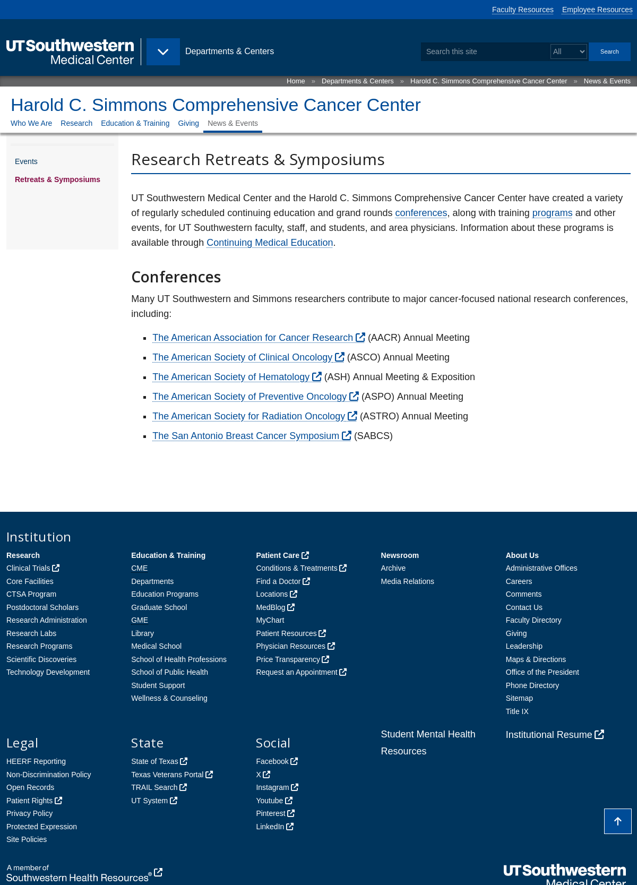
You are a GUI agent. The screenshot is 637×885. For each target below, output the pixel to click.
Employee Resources (597, 9)
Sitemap (519, 698)
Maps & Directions (536, 659)
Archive (393, 568)
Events (26, 161)
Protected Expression (41, 826)
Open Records (30, 787)
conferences (421, 213)
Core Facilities (30, 581)
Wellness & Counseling (169, 698)
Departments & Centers (358, 81)
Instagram (272, 787)
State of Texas (154, 761)
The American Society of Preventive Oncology (249, 396)
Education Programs (165, 594)
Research (76, 123)
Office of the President (542, 672)
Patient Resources (286, 633)
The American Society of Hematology (230, 377)
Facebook (272, 761)
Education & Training (135, 123)
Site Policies (26, 839)
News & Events (607, 81)
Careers (519, 581)
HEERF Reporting (36, 761)
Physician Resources (290, 646)
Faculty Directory (534, 620)
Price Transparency (288, 659)
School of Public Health (169, 672)
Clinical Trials (28, 568)
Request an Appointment (296, 672)
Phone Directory (532, 685)
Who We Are (31, 123)
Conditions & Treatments (296, 568)
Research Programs (39, 646)
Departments (152, 581)
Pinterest (270, 813)
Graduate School (159, 607)
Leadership (524, 646)
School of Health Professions (179, 659)
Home (296, 81)
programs (552, 213)
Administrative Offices (542, 568)
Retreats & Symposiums (57, 179)
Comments (524, 594)
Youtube (269, 800)
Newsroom (400, 555)
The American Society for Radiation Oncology (248, 416)
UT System (149, 800)
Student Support (158, 685)
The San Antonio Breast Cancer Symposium (245, 436)
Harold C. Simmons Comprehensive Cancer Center (488, 81)
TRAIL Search (154, 787)
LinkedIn (270, 826)
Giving (188, 123)
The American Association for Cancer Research (252, 337)
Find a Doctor (278, 581)
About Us (522, 555)
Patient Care (277, 555)
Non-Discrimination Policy (48, 774)
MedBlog (270, 607)
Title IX (517, 711)
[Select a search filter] (568, 51)
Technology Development (48, 672)
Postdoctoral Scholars (42, 607)
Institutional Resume (549, 734)
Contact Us (524, 607)
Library (142, 633)
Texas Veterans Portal (167, 774)
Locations (272, 594)
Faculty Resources (523, 9)
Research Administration (46, 620)
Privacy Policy (29, 813)
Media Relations (407, 581)
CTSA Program (31, 594)
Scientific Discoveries (41, 659)
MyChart (270, 620)
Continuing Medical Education (269, 242)
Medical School (156, 646)
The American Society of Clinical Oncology (242, 357)
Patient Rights (29, 800)
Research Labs (31, 633)
